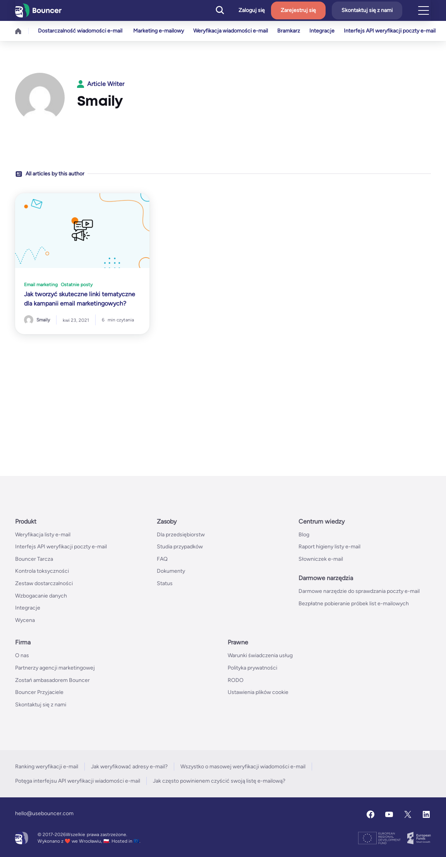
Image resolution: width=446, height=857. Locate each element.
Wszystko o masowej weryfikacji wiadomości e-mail (242, 766)
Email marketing (41, 284)
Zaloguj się (251, 10)
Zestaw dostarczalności (44, 583)
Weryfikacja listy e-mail (42, 534)
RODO (236, 680)
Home (18, 31)
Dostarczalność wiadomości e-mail (80, 30)
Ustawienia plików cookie (258, 692)
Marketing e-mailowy (158, 30)
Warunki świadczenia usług (260, 655)
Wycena (25, 620)
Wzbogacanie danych (41, 596)
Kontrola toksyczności (42, 571)
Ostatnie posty (77, 284)
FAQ (162, 559)
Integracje (326, 30)
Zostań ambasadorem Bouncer (52, 680)
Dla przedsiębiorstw (181, 534)
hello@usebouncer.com (44, 813)
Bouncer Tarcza (34, 559)
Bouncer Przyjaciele (39, 692)
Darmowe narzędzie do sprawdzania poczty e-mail (359, 591)
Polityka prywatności (252, 668)
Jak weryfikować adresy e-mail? (129, 766)
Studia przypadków (180, 546)
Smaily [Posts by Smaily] (43, 320)
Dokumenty (171, 571)
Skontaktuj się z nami (367, 10)
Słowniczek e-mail (320, 559)
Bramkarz (291, 30)
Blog (303, 534)
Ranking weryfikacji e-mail (46, 766)
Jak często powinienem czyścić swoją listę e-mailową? (219, 781)
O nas (22, 655)
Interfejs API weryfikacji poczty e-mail (396, 30)
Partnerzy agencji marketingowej (55, 668)
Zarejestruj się (298, 10)
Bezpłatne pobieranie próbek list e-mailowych (353, 603)
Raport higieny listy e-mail (329, 546)
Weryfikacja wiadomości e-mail (232, 30)
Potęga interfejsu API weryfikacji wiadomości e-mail (77, 781)
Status (165, 583)
